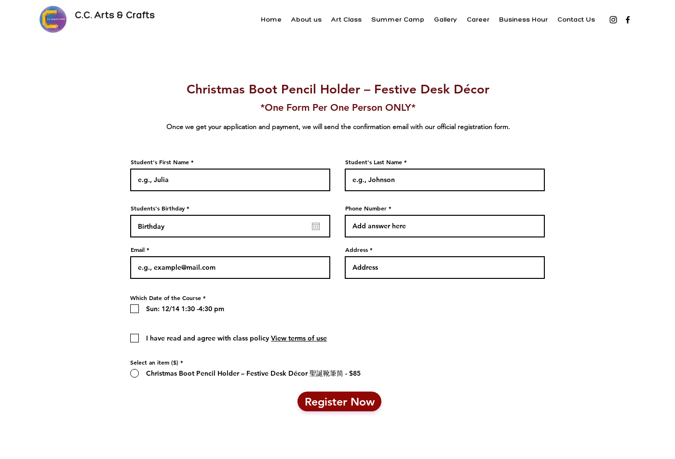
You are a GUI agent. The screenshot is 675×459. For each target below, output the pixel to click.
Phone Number (366, 208)
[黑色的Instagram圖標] (613, 20)
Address (356, 249)
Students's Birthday (162, 208)
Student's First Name (160, 162)
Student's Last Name (373, 162)
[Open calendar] (316, 226)
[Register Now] (339, 401)
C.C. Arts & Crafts (116, 15)
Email (138, 249)
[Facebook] (628, 20)
